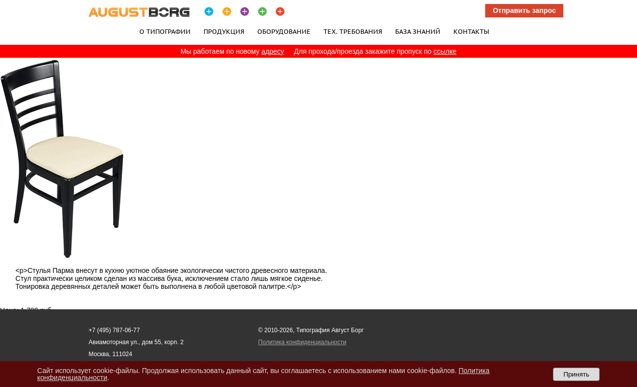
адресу (272, 51)
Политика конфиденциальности (302, 342)
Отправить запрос (524, 10)
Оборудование (284, 31)
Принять (576, 374)
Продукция (224, 31)
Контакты (471, 31)
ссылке (444, 51)
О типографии (165, 31)
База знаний (417, 31)
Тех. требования (352, 31)
